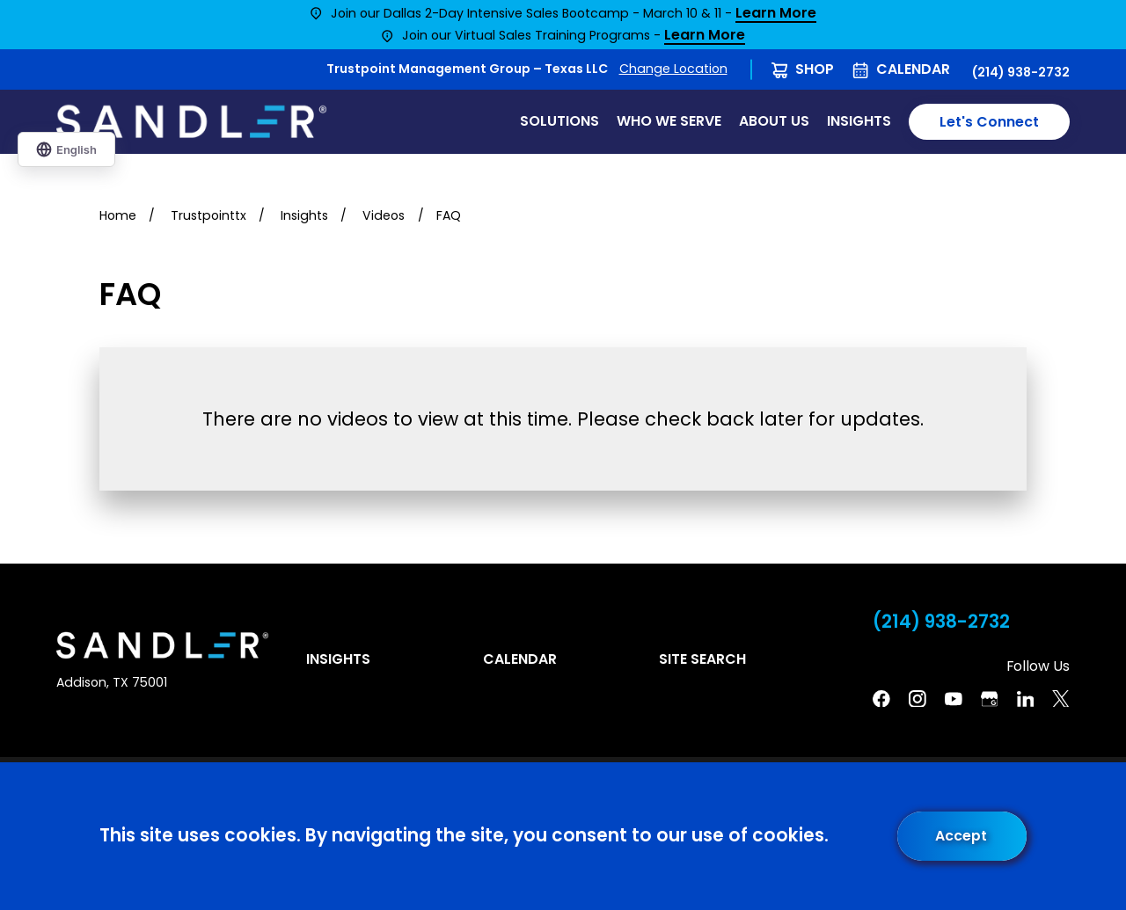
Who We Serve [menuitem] (669, 121)
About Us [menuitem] (774, 121)
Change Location (673, 68)
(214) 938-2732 (1021, 72)
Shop (814, 69)
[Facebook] (881, 699)
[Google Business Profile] (989, 699)
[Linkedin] (1026, 699)
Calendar (913, 69)
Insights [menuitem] (859, 121)
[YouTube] (953, 699)
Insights (338, 659)
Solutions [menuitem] (559, 121)
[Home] (191, 122)
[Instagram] (917, 699)
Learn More (775, 14)
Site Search (702, 659)
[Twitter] (1061, 699)
